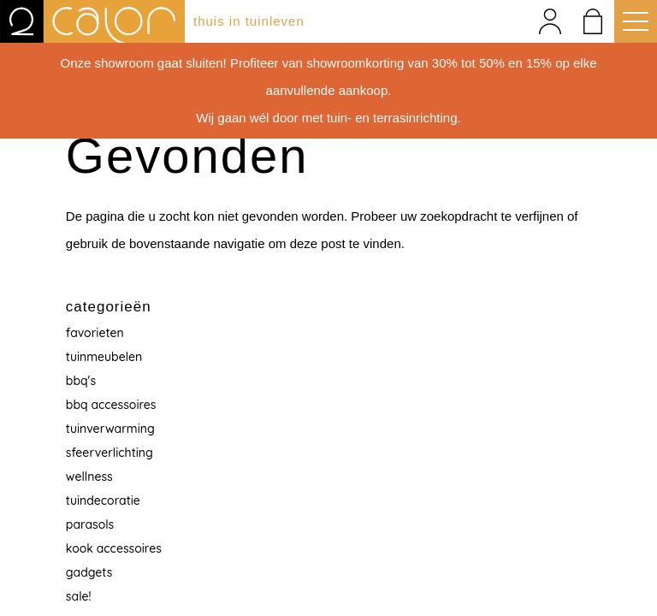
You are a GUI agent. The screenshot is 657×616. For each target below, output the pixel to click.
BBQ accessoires (111, 404)
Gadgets (89, 572)
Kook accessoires (114, 548)
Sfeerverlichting (109, 452)
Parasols (90, 524)
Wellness (89, 476)
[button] (631, 21)
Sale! (79, 596)
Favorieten (95, 333)
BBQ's (81, 380)
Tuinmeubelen (104, 356)
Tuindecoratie (103, 500)
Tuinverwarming (110, 428)
